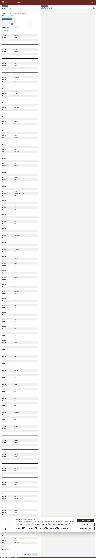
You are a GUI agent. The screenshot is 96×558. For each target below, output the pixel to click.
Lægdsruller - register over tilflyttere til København (19, 8)
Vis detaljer (63, 554)
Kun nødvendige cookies (85, 554)
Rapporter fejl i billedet (7, 19)
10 (22, 24)
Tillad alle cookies (86, 546)
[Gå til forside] (6, 2)
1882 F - (11, 15)
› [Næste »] (31, 24)
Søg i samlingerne (17, 2)
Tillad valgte (85, 550)
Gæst (92, 2)
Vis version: (4, 27)
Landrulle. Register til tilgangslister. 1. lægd (18, 13)
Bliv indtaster (5, 6)
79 (29, 24)
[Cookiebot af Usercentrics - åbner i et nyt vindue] (8, 556)
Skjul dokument (45, 6)
